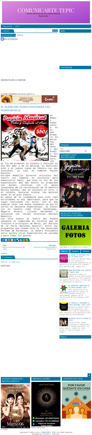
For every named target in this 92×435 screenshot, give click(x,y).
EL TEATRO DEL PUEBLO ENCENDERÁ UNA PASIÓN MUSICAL (25, 109)
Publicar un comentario (10, 262)
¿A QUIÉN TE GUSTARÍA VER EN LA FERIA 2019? (79, 256)
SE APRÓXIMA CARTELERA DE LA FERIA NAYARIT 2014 (79, 287)
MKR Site (56, 434)
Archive (86, 251)
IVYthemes (46, 434)
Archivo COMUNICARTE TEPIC (45, 432)
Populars (64, 251)
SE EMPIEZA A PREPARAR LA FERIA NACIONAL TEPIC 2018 (79, 304)
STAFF (17, 26)
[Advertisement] (44, 86)
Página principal (7, 26)
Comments (75, 251)
